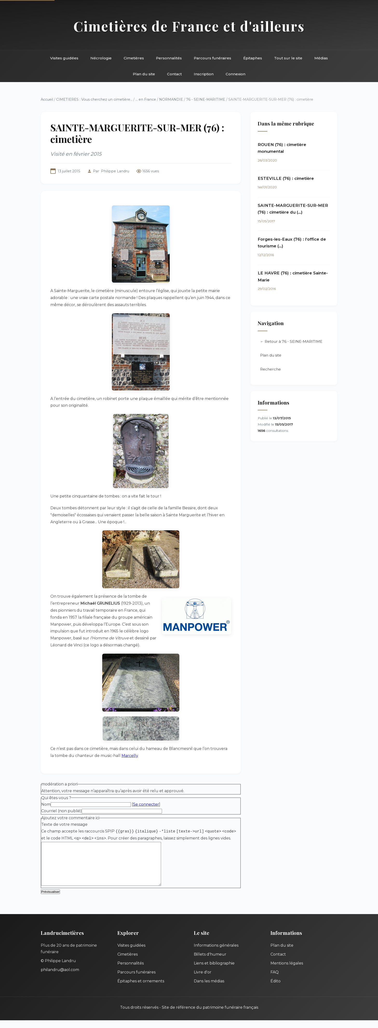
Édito (275, 988)
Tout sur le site (288, 58)
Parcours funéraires (212, 58)
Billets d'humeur (210, 962)
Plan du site (144, 74)
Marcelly (130, 755)
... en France (145, 99)
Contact (174, 74)
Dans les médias (209, 988)
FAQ (274, 980)
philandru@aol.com (60, 977)
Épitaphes (252, 58)
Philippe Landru (115, 171)
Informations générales (216, 953)
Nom (46, 804)
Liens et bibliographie (214, 971)
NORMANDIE (171, 99)
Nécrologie (101, 58)
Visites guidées (64, 58)
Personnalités (169, 58)
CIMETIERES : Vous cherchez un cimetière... (94, 99)
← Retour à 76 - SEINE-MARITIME (291, 341)
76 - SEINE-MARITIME (205, 99)
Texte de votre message (64, 824)
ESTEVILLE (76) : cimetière (286, 178)
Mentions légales (286, 971)
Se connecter (146, 804)
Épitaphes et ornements (140, 988)
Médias (321, 58)
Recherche (270, 369)
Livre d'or (202, 980)
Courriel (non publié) (61, 811)
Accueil (47, 99)
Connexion (235, 74)
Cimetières (134, 58)
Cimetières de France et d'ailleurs (189, 26)
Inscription (204, 74)
